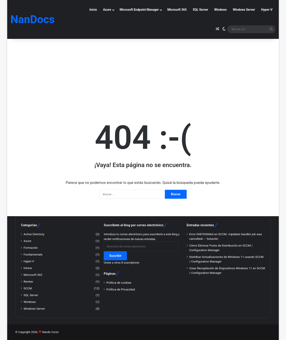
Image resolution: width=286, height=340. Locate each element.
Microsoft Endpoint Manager (139, 9)
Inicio (93, 9)
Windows (220, 9)
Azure (107, 9)
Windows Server (244, 9)
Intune (28, 268)
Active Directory (34, 234)
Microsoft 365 (177, 9)
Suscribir (115, 255)
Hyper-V (266, 9)
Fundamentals (33, 254)
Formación (31, 247)
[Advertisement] (143, 71)
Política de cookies (118, 282)
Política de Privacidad (120, 289)
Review (28, 281)
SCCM (28, 288)
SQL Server (200, 9)
